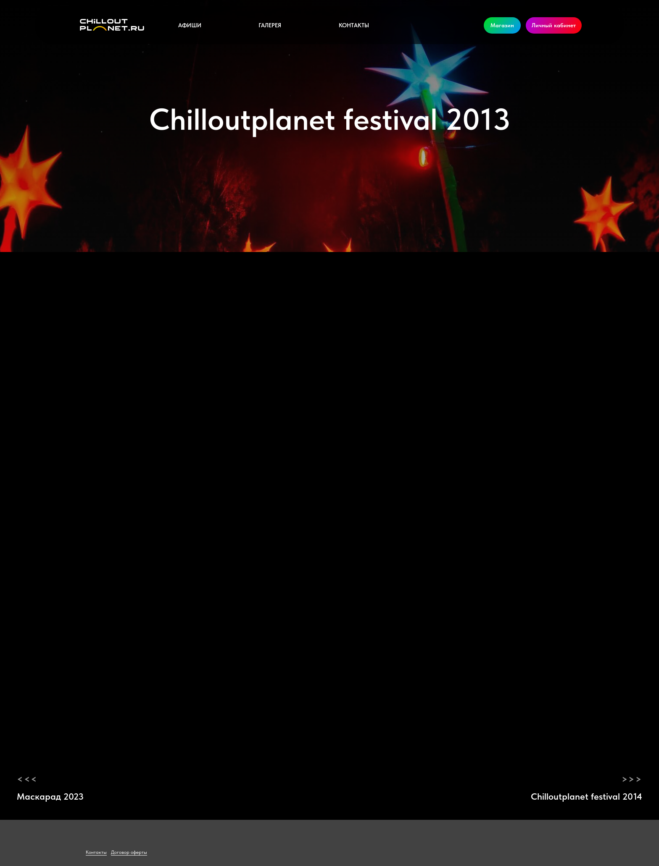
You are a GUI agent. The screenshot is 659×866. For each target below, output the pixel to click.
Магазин (502, 25)
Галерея (269, 25)
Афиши (189, 25)
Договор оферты (129, 852)
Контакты (354, 25)
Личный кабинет (554, 25)
